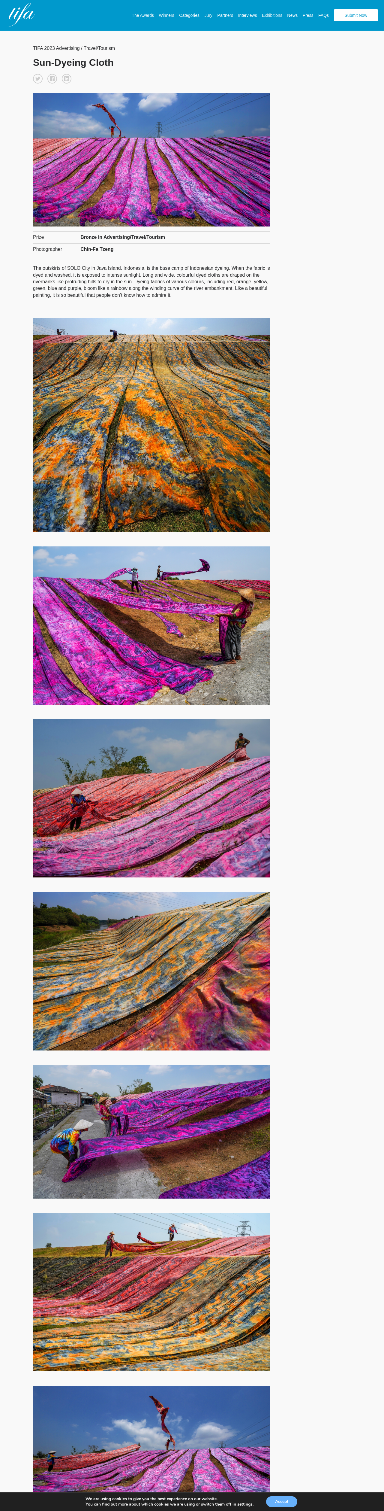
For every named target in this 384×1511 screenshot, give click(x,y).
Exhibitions (272, 15)
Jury (208, 15)
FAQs (323, 15)
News (292, 15)
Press (308, 15)
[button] (38, 79)
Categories (189, 15)
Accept (285, 1501)
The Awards (143, 15)
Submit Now (356, 15)
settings (247, 1504)
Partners (225, 15)
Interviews (247, 15)
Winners (166, 15)
